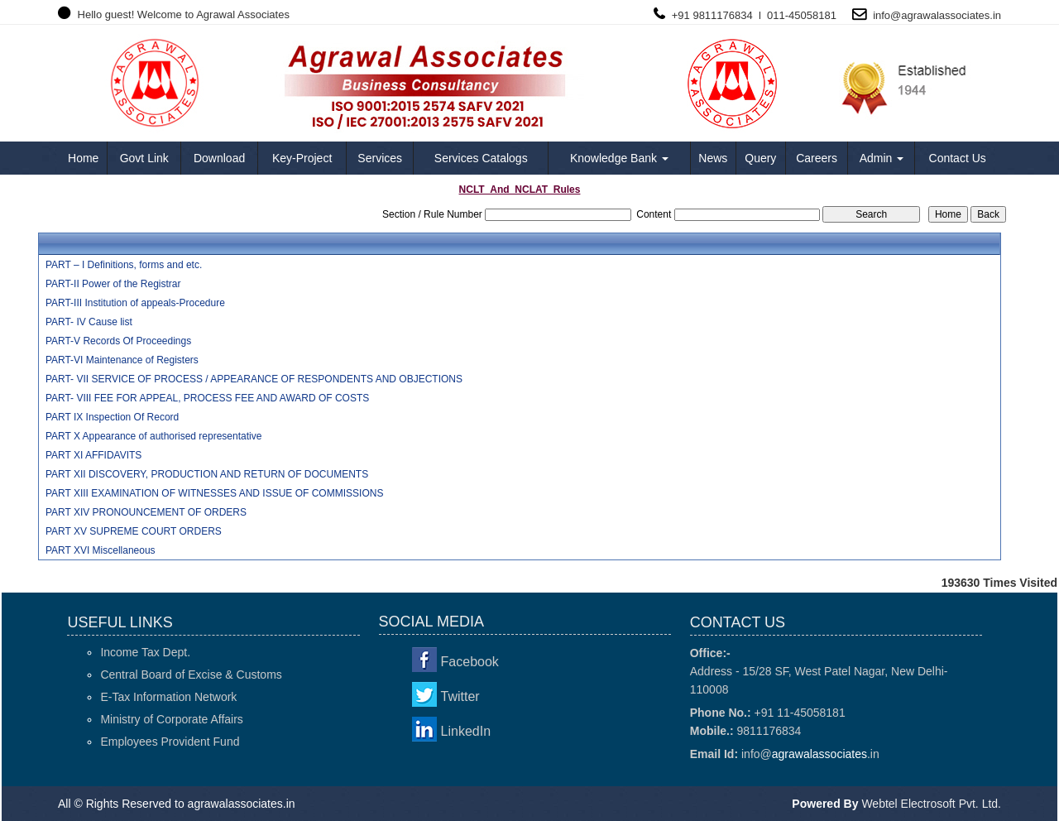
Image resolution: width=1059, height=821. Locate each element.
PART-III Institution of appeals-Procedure (135, 303)
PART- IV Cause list (89, 322)
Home (83, 158)
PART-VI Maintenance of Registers (122, 360)
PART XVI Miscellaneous (101, 550)
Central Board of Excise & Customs (190, 674)
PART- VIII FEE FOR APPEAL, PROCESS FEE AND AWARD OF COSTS (207, 398)
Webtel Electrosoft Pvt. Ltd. (931, 803)
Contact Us (957, 158)
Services (379, 158)
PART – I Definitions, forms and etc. (124, 265)
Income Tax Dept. (145, 652)
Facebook (470, 662)
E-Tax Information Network (168, 696)
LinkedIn (466, 731)
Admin (882, 158)
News (712, 158)
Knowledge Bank (619, 158)
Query (760, 158)
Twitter (460, 696)
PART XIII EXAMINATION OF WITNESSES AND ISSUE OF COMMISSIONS (215, 493)
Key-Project (302, 158)
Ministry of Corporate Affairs (171, 719)
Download (219, 158)
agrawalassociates (945, 15)
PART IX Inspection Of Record (112, 417)
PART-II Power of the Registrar (113, 284)
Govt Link (144, 158)
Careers (816, 158)
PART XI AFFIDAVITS (93, 455)
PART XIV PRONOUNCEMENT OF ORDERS (146, 512)
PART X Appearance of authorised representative (154, 436)
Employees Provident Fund (169, 741)
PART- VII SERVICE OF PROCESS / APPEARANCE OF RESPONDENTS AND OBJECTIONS (254, 379)
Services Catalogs (481, 158)
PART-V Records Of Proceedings (118, 341)
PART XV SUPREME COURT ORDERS (134, 531)
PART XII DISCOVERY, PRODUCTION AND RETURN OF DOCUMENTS (207, 474)
